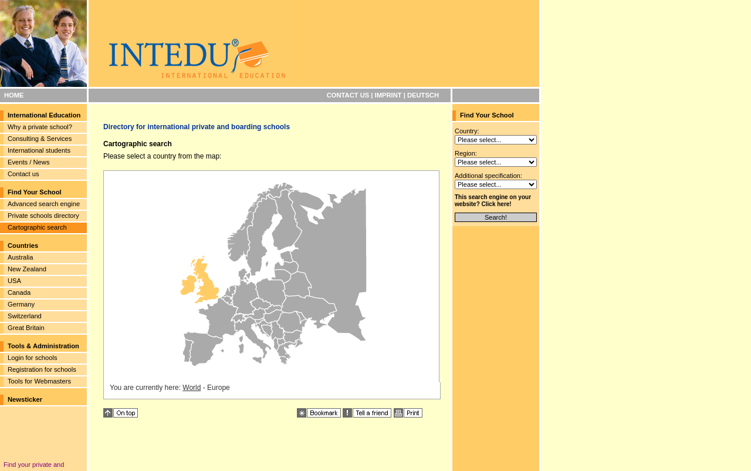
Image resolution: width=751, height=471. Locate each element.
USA (14, 280)
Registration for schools (42, 369)
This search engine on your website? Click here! (493, 200)
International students (39, 150)
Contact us (23, 173)
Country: (467, 130)
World (191, 387)
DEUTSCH (423, 95)
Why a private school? (40, 126)
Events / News (29, 162)
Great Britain (26, 327)
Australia (20, 257)
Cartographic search (37, 227)
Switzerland (25, 315)
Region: (466, 153)
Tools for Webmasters (39, 381)
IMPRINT (388, 95)
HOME (14, 95)
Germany (21, 304)
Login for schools (32, 357)
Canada (19, 292)
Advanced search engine (44, 203)
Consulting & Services (40, 138)
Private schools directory (43, 215)
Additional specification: (488, 175)
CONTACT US (348, 95)
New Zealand (27, 268)
